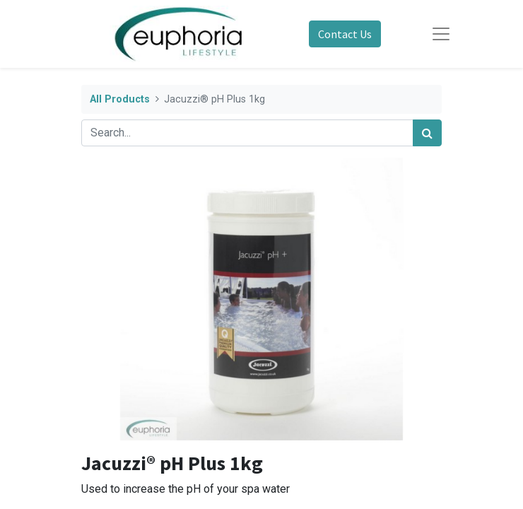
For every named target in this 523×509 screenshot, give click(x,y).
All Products (120, 99)
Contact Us (345, 34)
